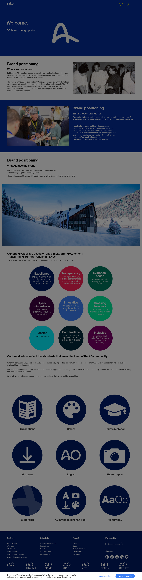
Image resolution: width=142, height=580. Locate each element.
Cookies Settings (105, 576)
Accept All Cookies (125, 576)
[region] (71, 576)
